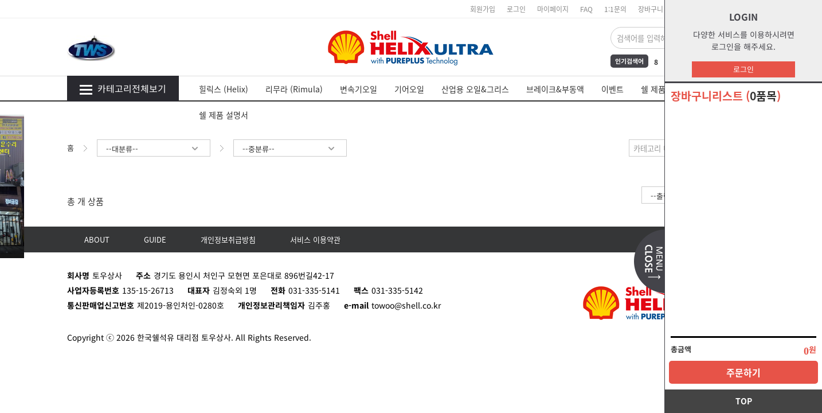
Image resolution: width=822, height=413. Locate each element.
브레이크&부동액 (555, 89)
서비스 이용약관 (315, 239)
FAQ (586, 9)
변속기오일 (358, 89)
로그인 (743, 69)
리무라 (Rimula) (294, 89)
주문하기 (743, 372)
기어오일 (409, 89)
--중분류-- (290, 148)
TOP (743, 401)
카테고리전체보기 (122, 88)
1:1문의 (615, 9)
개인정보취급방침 (228, 239)
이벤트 (612, 89)
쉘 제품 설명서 (223, 114)
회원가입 (482, 9)
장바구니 (650, 9)
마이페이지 (553, 9)
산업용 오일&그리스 (475, 89)
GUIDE (155, 239)
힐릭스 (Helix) (223, 89)
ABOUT (96, 239)
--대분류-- (153, 148)
